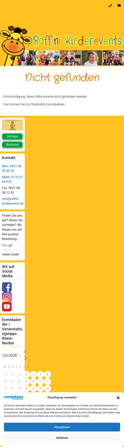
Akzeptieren (62, 427)
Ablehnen (62, 438)
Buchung (12, 144)
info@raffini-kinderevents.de (120, 5)
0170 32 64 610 (111, 5)
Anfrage (12, 136)
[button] (118, 397)
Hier (6, 104)
